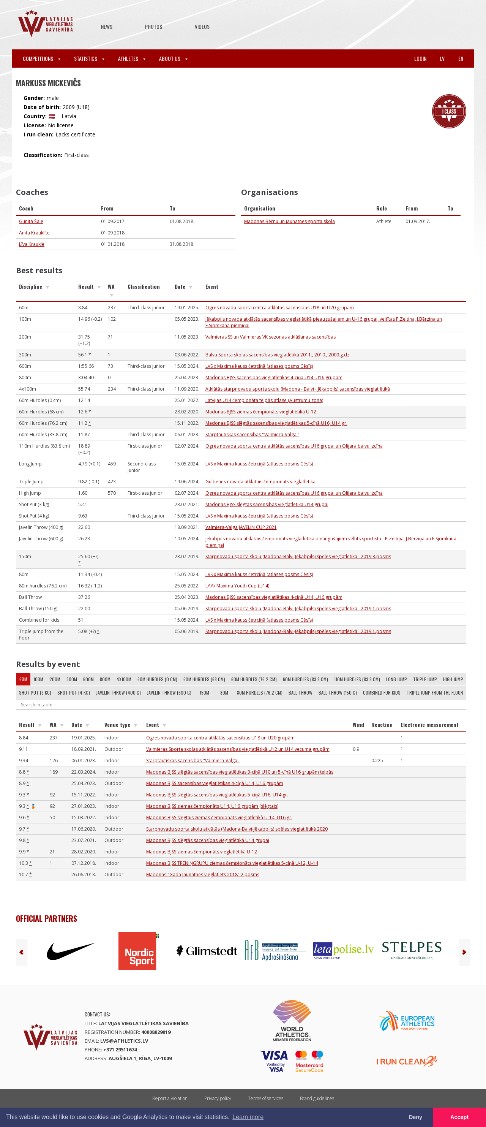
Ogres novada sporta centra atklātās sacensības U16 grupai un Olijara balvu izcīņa (294, 446)
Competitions (41, 58)
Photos (153, 26)
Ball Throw (300, 692)
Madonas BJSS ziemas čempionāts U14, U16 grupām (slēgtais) (212, 806)
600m (88, 679)
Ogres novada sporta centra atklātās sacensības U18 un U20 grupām (279, 307)
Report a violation (170, 1098)
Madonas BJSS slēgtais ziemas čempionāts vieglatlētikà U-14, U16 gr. (219, 817)
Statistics (89, 58)
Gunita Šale (31, 221)
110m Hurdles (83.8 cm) (357, 679)
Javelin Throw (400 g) (118, 692)
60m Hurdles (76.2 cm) (254, 679)
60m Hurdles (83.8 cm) (305, 679)
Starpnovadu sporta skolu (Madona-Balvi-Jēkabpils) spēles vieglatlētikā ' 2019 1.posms (298, 608)
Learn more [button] (248, 1117)
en (460, 58)
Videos (202, 26)
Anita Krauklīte (34, 233)
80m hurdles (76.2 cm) (259, 692)
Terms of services (265, 1098)
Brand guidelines (317, 1098)
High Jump (453, 679)
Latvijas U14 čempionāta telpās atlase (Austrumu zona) (264, 400)
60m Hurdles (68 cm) (204, 679)
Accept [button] (459, 1117)
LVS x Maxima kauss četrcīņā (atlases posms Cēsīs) (259, 366)
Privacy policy (217, 1098)
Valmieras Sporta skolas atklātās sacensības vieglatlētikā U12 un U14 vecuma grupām (238, 749)
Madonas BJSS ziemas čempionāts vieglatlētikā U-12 (260, 411)
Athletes (131, 58)
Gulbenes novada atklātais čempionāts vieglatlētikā (260, 481)
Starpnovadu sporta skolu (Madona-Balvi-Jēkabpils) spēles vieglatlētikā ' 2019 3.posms (298, 556)
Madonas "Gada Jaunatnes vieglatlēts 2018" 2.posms (202, 874)
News (106, 26)
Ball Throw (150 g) (338, 692)
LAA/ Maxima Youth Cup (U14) (237, 585)
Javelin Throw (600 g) (169, 692)
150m (204, 692)
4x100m (124, 679)
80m (224, 692)
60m (23, 679)
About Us (173, 58)
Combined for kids (382, 692)
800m (105, 679)
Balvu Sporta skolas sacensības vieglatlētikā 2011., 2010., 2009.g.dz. (277, 354)
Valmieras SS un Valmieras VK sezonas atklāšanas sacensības (270, 337)
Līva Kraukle (31, 244)
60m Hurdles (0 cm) (157, 679)
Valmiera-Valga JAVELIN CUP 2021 (241, 527)
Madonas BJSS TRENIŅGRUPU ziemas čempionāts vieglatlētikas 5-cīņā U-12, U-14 (232, 863)
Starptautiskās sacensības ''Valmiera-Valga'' (252, 434)
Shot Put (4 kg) (73, 692)
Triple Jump (425, 679)
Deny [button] (415, 1117)
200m (54, 679)
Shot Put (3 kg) (35, 692)
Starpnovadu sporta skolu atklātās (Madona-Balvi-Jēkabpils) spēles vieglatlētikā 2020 (237, 829)
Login (420, 58)
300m (71, 679)
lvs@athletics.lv (124, 1040)
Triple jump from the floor (435, 692)
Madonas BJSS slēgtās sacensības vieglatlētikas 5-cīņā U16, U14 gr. (276, 423)
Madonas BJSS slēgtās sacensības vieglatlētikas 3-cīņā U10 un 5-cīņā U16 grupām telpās (239, 772)
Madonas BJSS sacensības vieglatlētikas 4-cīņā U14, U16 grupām (273, 377)
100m (38, 679)
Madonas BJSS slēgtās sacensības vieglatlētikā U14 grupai (266, 504)
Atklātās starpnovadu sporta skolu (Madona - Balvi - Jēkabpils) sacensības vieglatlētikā (297, 389)
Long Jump (396, 679)
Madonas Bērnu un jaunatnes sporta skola (289, 221)
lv (442, 58)
